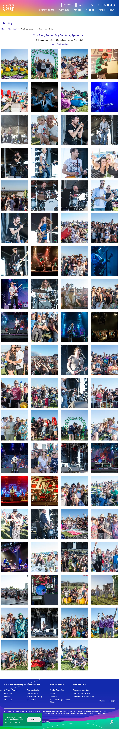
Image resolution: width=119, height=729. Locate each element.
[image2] (112, 701)
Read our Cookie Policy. (13, 722)
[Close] (40, 715)
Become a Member (81, 690)
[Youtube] (108, 5)
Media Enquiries (57, 690)
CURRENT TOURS (46, 10)
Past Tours (8, 693)
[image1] (102, 701)
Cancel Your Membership (83, 696)
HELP (111, 10)
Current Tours (10, 690)
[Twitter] (104, 5)
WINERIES (90, 10)
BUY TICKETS (68, 5)
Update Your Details (81, 693)
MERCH (101, 10)
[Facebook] (98, 5)
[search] (92, 5)
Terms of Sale (33, 690)
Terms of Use (32, 693)
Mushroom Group (34, 696)
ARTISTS (77, 10)
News (52, 693)
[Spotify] (114, 5)
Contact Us (31, 700)
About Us (8, 700)
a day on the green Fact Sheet (60, 701)
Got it (34, 720)
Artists (7, 696)
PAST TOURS (64, 10)
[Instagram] (101, 5)
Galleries (12, 29)
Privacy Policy (44, 722)
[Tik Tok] (111, 5)
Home (4, 29)
